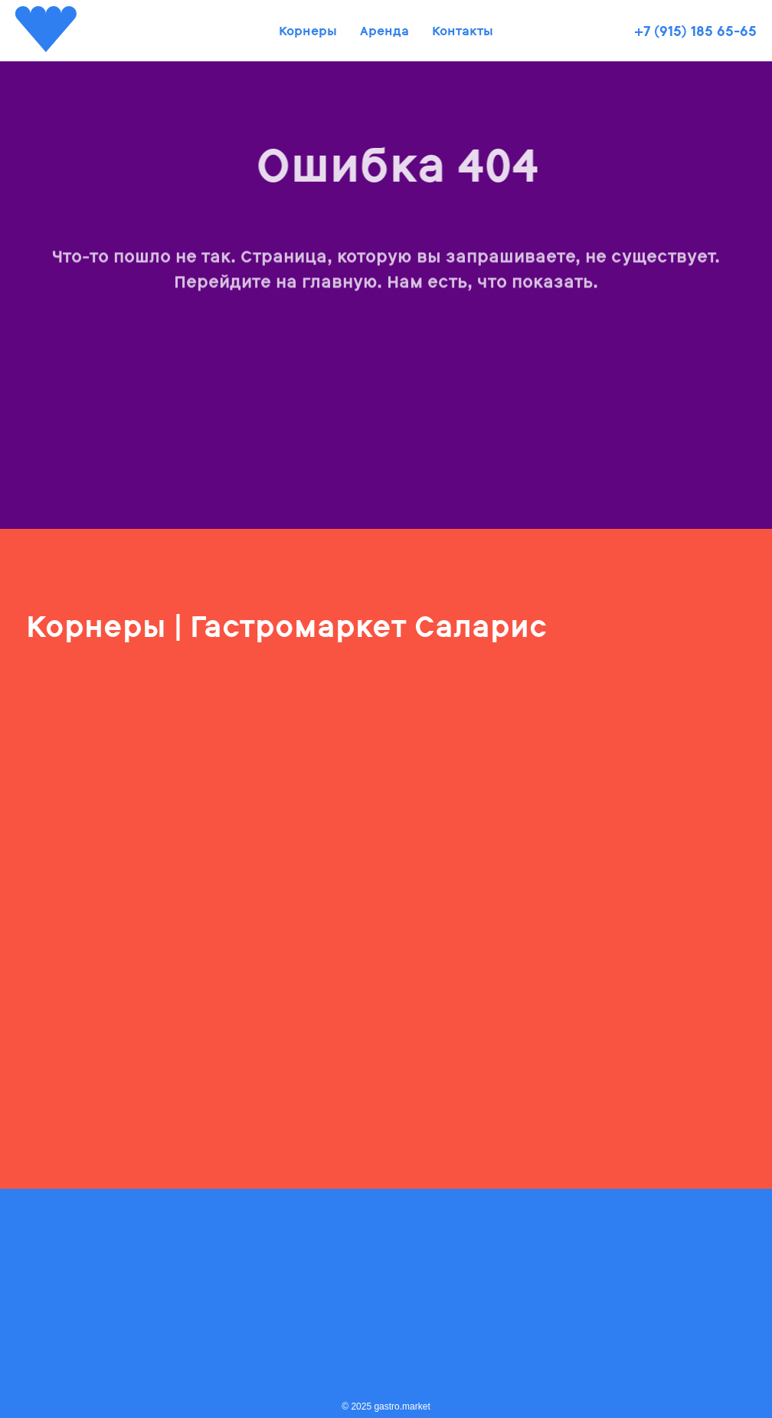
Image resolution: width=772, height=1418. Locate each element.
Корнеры (308, 31)
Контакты (462, 31)
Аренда (384, 31)
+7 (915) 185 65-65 (695, 31)
